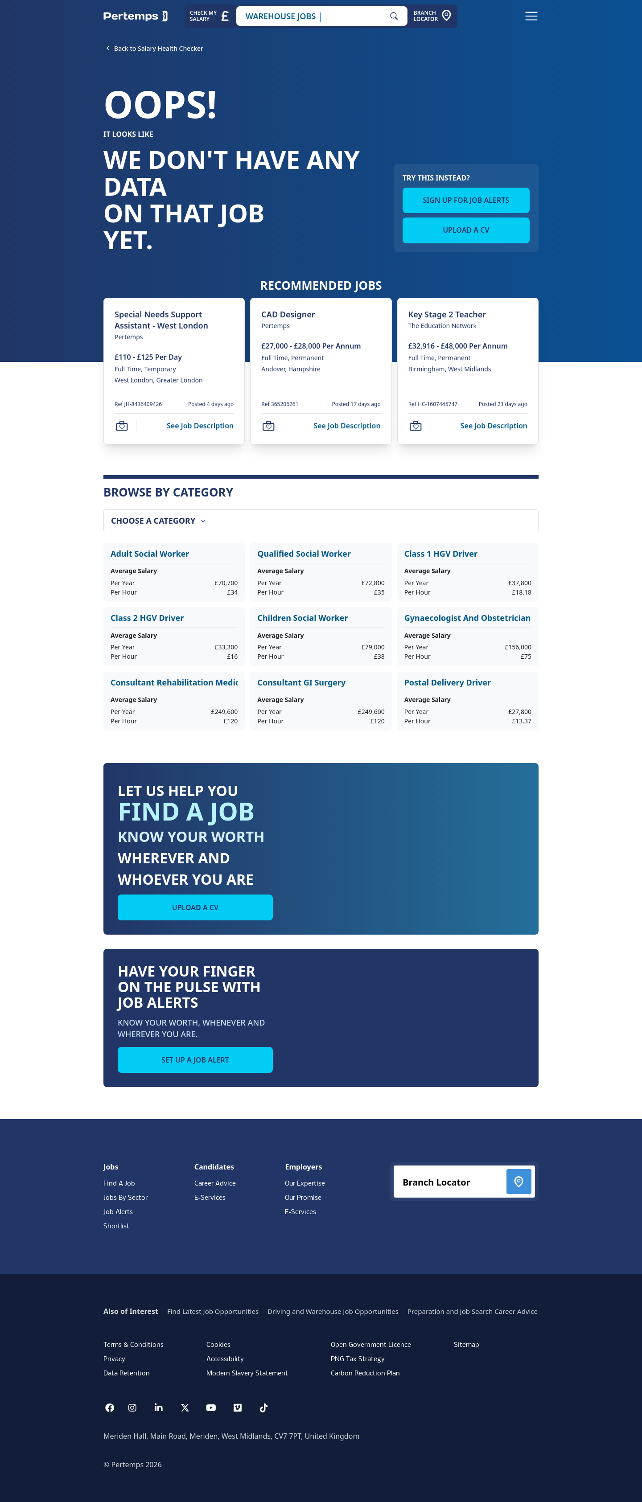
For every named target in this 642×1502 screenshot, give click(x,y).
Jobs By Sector (125, 1198)
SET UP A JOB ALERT (195, 1060)
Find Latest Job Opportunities (213, 1311)
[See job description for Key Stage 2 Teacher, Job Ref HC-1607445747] (494, 426)
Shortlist (116, 1226)
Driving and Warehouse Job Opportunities (333, 1311)
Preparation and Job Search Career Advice (472, 1311)
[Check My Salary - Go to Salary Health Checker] (210, 16)
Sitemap (466, 1345)
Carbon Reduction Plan (365, 1373)
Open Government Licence (371, 1345)
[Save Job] (121, 426)
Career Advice (215, 1183)
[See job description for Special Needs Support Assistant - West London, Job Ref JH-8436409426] (200, 426)
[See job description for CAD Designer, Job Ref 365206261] (346, 426)
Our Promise (303, 1198)
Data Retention (126, 1373)
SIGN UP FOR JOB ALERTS (466, 200)
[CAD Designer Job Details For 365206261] (288, 314)
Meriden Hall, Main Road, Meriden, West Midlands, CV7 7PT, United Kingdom (231, 1436)
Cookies (218, 1345)
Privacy (114, 1359)
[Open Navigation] (531, 16)
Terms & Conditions (133, 1345)
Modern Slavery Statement (247, 1373)
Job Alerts (118, 1212)
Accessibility (225, 1359)
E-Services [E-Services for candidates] (210, 1198)
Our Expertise (305, 1183)
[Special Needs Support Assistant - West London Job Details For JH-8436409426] (174, 320)
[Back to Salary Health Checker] (158, 48)
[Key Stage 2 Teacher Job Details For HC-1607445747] (447, 314)
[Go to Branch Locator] (433, 16)
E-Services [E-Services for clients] (300, 1212)
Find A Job (119, 1183)
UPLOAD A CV (466, 230)
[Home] (135, 16)
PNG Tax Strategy (358, 1359)
